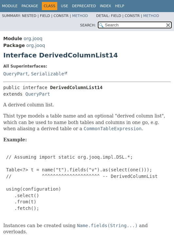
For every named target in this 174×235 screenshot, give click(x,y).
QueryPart (15, 73)
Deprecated (84, 6)
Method (80, 16)
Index (105, 6)
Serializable (47, 73)
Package (30, 6)
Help (119, 6)
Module (10, 6)
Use (64, 6)
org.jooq (33, 38)
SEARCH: (88, 25)
